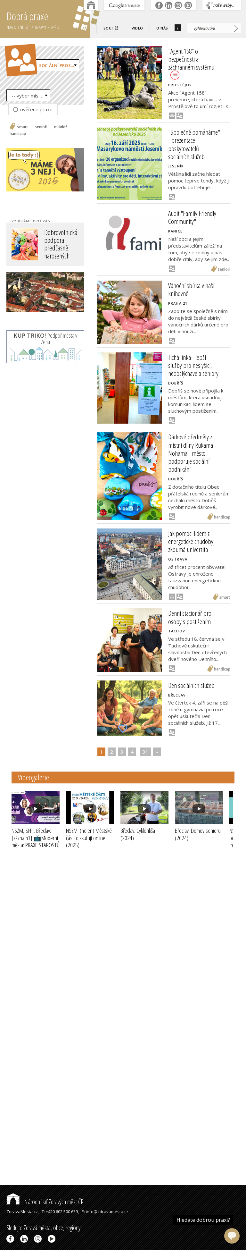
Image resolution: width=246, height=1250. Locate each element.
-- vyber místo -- (30, 95)
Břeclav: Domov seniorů (198, 834)
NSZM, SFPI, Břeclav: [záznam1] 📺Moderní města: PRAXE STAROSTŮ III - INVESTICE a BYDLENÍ (36, 845)
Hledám (82, 28)
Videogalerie (33, 777)
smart (22, 127)
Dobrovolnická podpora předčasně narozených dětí (60, 247)
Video (137, 28)
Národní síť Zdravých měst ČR (45, 1201)
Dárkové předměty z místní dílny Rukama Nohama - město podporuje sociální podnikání (190, 453)
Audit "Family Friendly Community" (192, 217)
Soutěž (111, 28)
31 (145, 751)
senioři (41, 127)
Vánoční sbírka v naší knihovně (191, 289)
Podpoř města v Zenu (45, 339)
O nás (162, 28)
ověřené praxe (33, 109)
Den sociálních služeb (191, 685)
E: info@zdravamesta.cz (105, 1211)
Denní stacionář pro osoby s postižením (189, 617)
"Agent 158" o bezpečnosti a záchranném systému (191, 63)
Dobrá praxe (48, 19)
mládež (60, 127)
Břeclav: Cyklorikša (137, 834)
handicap (18, 134)
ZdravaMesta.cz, (22, 1211)
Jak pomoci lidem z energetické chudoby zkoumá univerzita (190, 541)
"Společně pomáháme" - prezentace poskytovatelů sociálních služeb (194, 144)
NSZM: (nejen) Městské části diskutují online (89, 837)
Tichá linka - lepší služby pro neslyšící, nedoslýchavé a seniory (193, 365)
